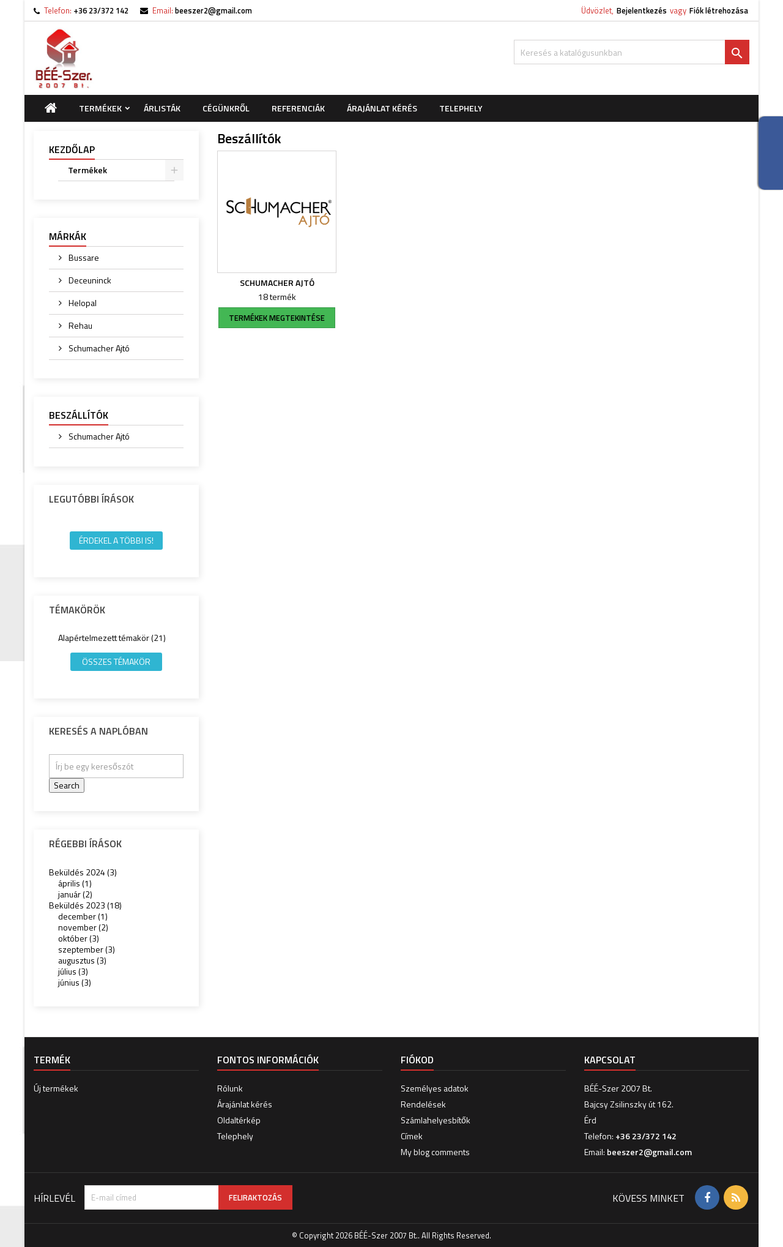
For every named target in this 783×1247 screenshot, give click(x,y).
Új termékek (56, 1088)
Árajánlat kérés (382, 108)
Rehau (79, 325)
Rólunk (230, 1088)
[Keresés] (631, 52)
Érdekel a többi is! (116, 540)
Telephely (461, 108)
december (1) (83, 916)
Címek (412, 1135)
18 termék (277, 296)
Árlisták (162, 108)
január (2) (75, 894)
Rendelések (423, 1104)
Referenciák (298, 108)
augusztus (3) (82, 960)
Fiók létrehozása (718, 10)
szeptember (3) (86, 949)
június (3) (74, 982)
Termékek (100, 108)
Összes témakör (116, 661)
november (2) (83, 927)
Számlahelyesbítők (435, 1120)
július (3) (73, 971)
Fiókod (417, 1059)
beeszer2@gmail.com (213, 10)
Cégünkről (226, 108)
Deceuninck (89, 280)
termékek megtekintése (277, 318)
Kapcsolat (610, 1059)
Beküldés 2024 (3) (83, 872)
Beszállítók (78, 415)
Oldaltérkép (239, 1120)
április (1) (75, 883)
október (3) (78, 938)
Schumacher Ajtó (98, 348)
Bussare (83, 257)
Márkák (67, 236)
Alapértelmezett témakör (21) (112, 637)
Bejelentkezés (642, 10)
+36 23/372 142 (100, 10)
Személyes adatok (435, 1088)
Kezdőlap (72, 149)
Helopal (82, 302)
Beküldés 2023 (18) (85, 905)
